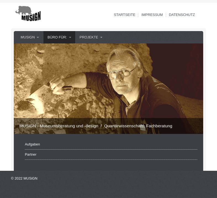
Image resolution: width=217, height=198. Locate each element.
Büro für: (57, 37)
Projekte (89, 37)
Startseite (124, 15)
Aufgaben (32, 144)
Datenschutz (182, 15)
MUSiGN (28, 37)
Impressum (152, 15)
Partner (30, 154)
